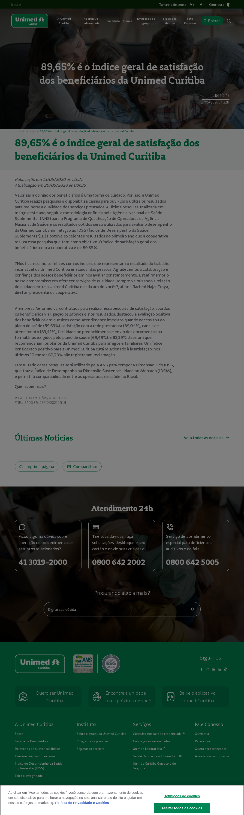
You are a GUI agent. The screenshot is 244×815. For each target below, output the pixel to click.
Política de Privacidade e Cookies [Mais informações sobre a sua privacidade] (82, 807)
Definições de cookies (182, 800)
